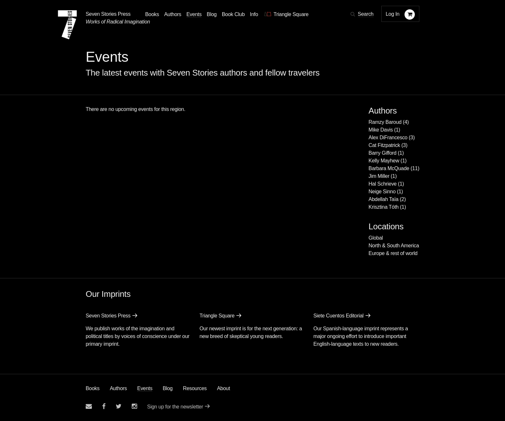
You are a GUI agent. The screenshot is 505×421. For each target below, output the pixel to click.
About (223, 388)
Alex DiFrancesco (387, 137)
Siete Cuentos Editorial (338, 315)
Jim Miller (378, 176)
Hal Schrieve (382, 184)
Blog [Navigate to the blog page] (212, 14)
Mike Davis (380, 130)
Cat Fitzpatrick (384, 145)
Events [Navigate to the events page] (194, 14)
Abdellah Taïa (383, 199)
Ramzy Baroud (384, 122)
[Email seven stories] (89, 406)
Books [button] (152, 14)
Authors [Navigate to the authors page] (172, 14)
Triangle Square (216, 315)
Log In (393, 14)
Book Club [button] (233, 14)
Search (366, 14)
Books (93, 388)
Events (144, 388)
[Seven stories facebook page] (104, 406)
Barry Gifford (382, 153)
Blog (168, 388)
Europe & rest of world (392, 253)
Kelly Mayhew (383, 160)
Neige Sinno (381, 191)
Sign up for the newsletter (175, 406)
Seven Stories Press (108, 14)
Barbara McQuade (388, 168)
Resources (195, 388)
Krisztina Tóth (383, 207)
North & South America (393, 245)
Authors (118, 388)
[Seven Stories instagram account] (134, 406)
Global (375, 238)
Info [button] (254, 14)
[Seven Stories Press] (67, 24)
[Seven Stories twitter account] (118, 406)
